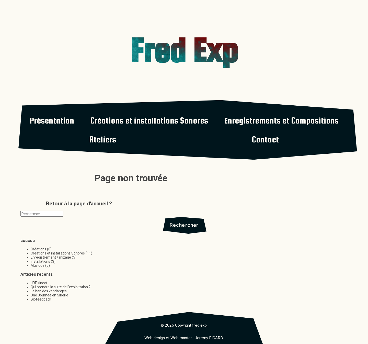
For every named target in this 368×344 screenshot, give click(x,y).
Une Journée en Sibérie (49, 295)
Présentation (52, 120)
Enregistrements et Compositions (281, 120)
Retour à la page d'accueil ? (79, 204)
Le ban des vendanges (49, 291)
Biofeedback (41, 299)
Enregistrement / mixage (51, 257)
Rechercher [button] (184, 225)
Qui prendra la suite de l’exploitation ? (60, 287)
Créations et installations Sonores (149, 120)
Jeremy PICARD (209, 338)
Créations (38, 249)
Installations (40, 261)
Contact (265, 139)
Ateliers (102, 139)
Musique (37, 265)
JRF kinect (39, 283)
